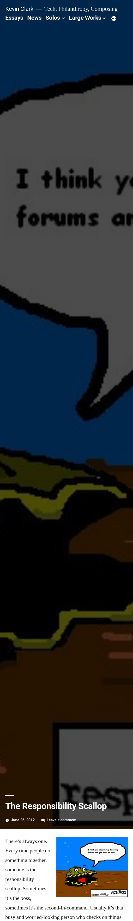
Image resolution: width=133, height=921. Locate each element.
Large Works (85, 17)
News (34, 17)
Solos (53, 17)
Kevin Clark (19, 8)
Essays (14, 17)
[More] (114, 19)
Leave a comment (62, 820)
